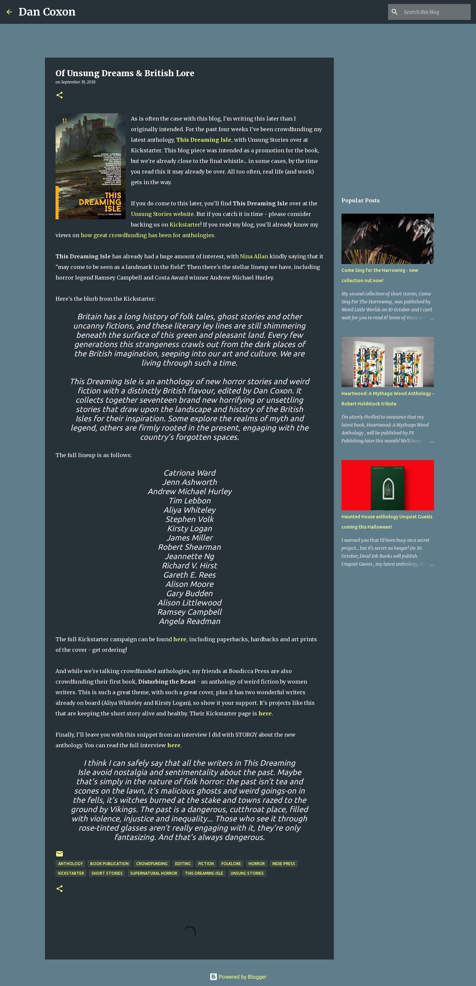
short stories (107, 873)
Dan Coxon (47, 12)
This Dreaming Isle (204, 873)
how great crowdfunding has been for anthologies (147, 235)
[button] (59, 95)
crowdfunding (152, 863)
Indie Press (283, 863)
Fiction (206, 863)
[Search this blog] (436, 12)
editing (183, 863)
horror (257, 863)
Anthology (70, 863)
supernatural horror (153, 873)
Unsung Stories (247, 873)
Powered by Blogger (238, 977)
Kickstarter (185, 224)
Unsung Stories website (162, 214)
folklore (231, 863)
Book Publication (109, 863)
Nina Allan (254, 256)
